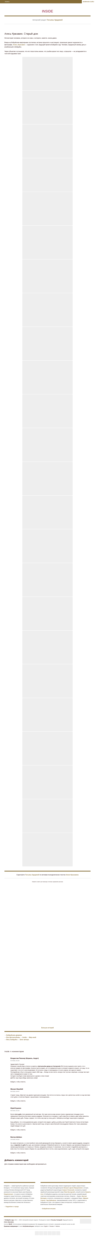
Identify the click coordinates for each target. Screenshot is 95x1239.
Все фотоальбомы (13, 1037)
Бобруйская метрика (48, 1208)
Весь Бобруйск (11, 1039)
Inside (24, 1037)
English (46, 1226)
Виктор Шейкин (16, 1137)
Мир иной (32, 1037)
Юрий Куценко (15, 1108)
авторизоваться (40, 1164)
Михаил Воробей (16, 1089)
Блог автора (24, 1039)
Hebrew (58, 1226)
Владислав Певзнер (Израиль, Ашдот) (24, 1058)
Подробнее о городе (12, 1206)
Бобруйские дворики (14, 1035)
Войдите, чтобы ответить (18, 1082)
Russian (52, 1226)
